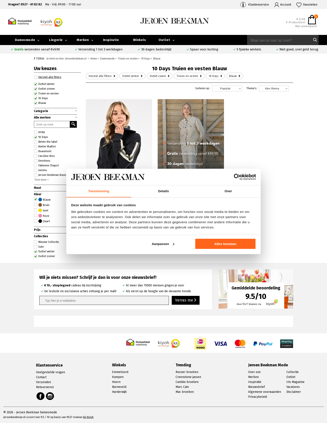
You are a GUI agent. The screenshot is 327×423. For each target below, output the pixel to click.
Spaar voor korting (204, 49)
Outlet (164, 40)
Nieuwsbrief (256, 387)
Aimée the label (45, 142)
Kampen (118, 377)
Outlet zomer (44, 89)
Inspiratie (111, 40)
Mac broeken (185, 392)
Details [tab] (163, 191)
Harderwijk (119, 392)
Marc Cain (182, 387)
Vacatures (293, 387)
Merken (83, 40)
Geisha (40, 170)
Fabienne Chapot (46, 165)
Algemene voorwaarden (264, 392)
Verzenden (43, 382)
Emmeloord (120, 372)
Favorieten (310, 4)
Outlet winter (44, 84)
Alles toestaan (225, 244)
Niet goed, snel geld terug (298, 49)
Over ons (254, 372)
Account (285, 4)
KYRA (39, 132)
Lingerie (56, 40)
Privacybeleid (257, 397)
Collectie (292, 372)
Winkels (139, 40)
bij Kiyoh (88, 417)
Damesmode (25, 40)
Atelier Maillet (45, 146)
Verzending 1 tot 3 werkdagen (100, 49)
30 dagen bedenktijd (156, 49)
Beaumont (42, 151)
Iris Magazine (295, 382)
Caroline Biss (44, 156)
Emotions (42, 160)
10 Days (41, 98)
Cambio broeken (187, 382)
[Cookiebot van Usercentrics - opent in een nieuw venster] (237, 177)
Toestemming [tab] (98, 191)
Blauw (40, 103)
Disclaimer (293, 392)
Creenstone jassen (188, 377)
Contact (41, 377)
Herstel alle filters (47, 77)
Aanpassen (163, 244)
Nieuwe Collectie (46, 242)
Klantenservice (258, 4)
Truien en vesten (46, 93)
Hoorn (116, 382)
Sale (39, 246)
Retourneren (45, 387)
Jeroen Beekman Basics (51, 175)
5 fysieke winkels (249, 49)
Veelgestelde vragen (50, 372)
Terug (39, 58)
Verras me (185, 300)
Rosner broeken (187, 372)
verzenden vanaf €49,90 (37, 49)
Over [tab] (228, 191)
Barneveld (119, 387)
